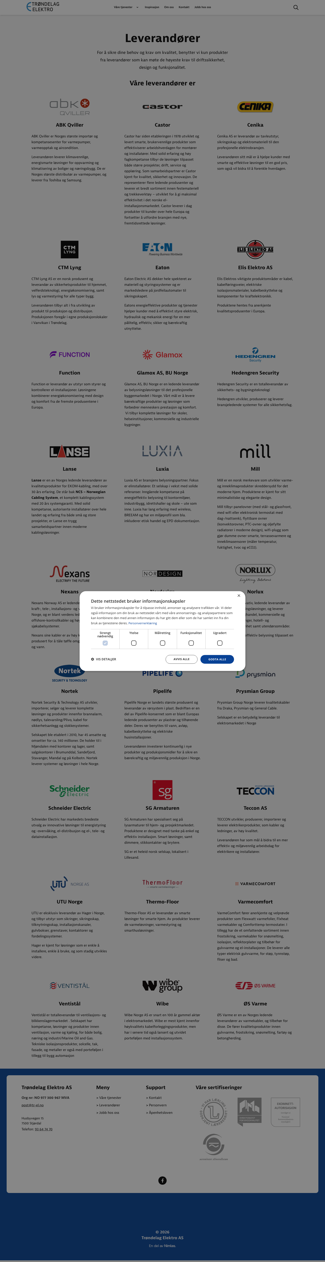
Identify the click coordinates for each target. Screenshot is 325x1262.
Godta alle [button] (216, 659)
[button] (103, 659)
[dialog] (162, 631)
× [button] (238, 595)
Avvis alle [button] (180, 659)
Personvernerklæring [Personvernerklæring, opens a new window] (144, 623)
